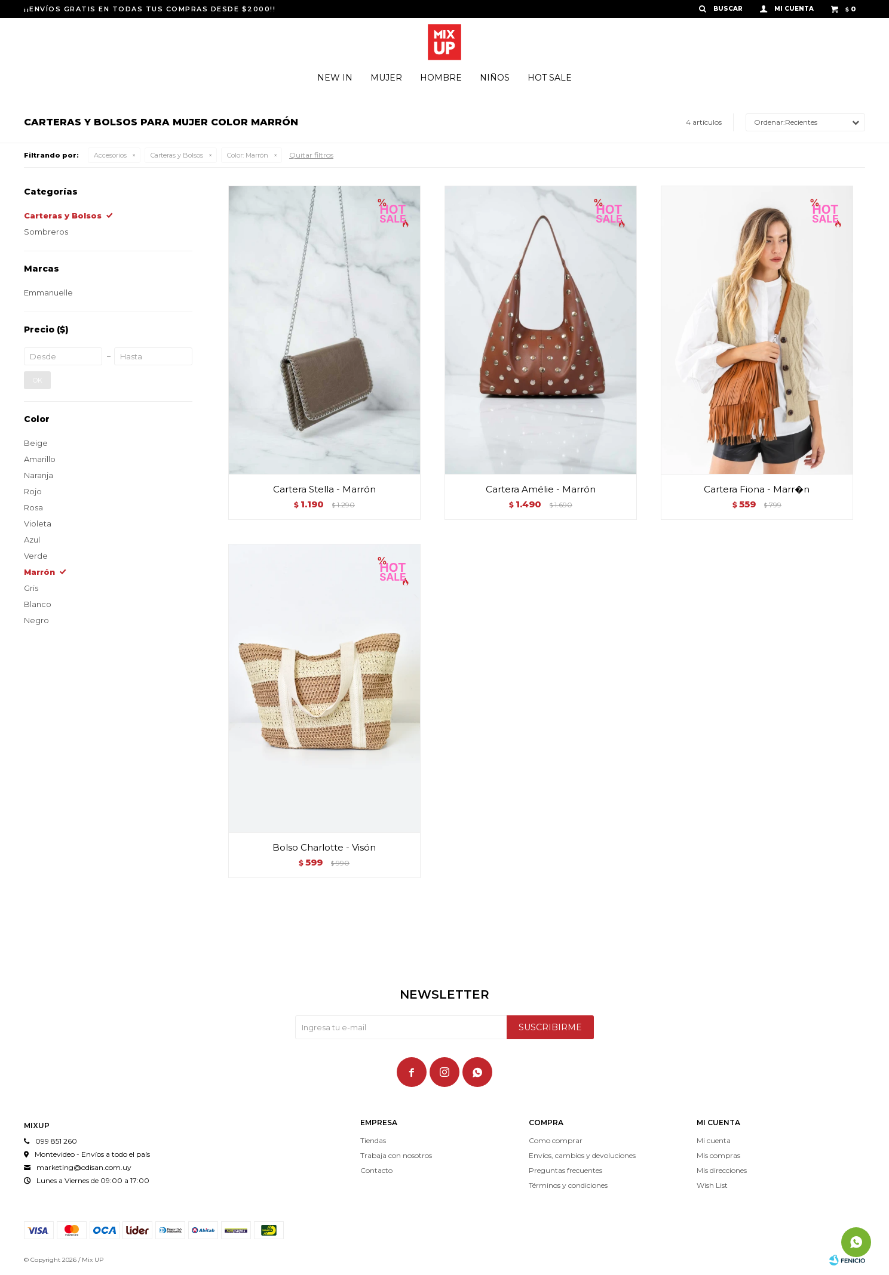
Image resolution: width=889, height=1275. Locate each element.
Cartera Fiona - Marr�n (757, 489)
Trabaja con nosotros (396, 1155)
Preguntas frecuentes (565, 1170)
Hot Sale (550, 77)
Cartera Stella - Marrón (324, 489)
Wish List (712, 1185)
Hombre (441, 77)
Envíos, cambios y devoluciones (582, 1155)
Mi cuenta (714, 1140)
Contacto (376, 1170)
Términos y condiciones (568, 1185)
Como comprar (556, 1140)
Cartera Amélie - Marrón (541, 489)
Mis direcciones (722, 1170)
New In (334, 77)
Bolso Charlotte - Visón (324, 847)
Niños (495, 77)
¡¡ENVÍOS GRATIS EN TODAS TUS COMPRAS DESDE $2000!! (149, 9)
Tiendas (373, 1140)
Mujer (386, 77)
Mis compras (718, 1155)
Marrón (247, 155)
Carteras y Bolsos (177, 155)
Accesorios (110, 155)
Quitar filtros (311, 154)
